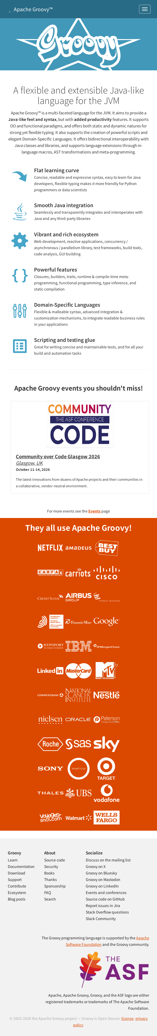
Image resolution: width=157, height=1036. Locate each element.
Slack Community (101, 918)
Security (51, 866)
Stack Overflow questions (107, 912)
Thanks (50, 879)
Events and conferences (106, 892)
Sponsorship (55, 886)
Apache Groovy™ (29, 9)
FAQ (47, 892)
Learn (13, 859)
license (127, 1018)
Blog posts (16, 899)
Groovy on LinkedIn (102, 886)
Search (50, 899)
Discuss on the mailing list (108, 859)
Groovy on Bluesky (101, 872)
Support (15, 879)
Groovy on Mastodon (103, 879)
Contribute (17, 886)
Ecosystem (17, 892)
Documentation (21, 866)
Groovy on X (96, 866)
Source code (54, 859)
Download (16, 872)
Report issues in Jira (103, 905)
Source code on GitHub (105, 899)
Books (49, 872)
